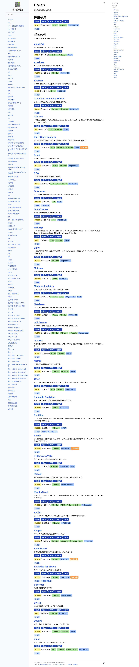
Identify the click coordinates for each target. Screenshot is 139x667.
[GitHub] (104, 663)
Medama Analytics (44, 286)
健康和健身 (11, 63)
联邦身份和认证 (12, 269)
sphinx (45, 664)
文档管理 (10, 164)
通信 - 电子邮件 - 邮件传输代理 (17, 372)
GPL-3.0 (61, 91)
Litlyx (37, 247)
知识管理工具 (12, 241)
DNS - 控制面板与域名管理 (16, 26)
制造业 (10, 75)
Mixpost (38, 340)
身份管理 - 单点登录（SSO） (16, 303)
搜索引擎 (10, 133)
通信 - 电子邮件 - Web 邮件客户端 (17, 365)
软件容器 (10, 309)
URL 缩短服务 (12, 38)
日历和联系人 (12, 180)
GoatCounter (41, 209)
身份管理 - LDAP (13, 300)
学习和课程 (11, 100)
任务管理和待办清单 (14, 57)
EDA (36, 173)
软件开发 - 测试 (12, 337)
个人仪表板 (11, 44)
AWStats (38, 80)
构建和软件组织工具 (14, 198)
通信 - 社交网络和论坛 (14, 381)
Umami (38, 621)
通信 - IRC (11, 349)
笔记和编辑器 (12, 247)
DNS (9, 23)
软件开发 (10, 312)
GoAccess (39, 191)
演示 (65, 21)
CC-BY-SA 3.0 (59, 664)
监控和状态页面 (12, 235)
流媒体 (10, 204)
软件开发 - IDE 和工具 (14, 321)
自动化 (10, 272)
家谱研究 (10, 106)
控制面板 (10, 130)
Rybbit (37, 512)
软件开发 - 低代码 (13, 324)
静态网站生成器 (12, 403)
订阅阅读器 (11, 287)
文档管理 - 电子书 (13, 177)
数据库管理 (11, 140)
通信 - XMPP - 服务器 (14, 358)
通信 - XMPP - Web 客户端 (16, 355)
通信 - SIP (11, 352)
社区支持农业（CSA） (14, 244)
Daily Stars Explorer (45, 137)
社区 (44, 21)
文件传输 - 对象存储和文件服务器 (17, 154)
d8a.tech (38, 116)
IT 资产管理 (11, 32)
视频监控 (10, 284)
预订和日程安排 (12, 406)
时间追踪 (10, 189)
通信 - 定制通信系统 (14, 361)
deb (75, 649)
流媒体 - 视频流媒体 (14, 210)
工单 (9, 112)
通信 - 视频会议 (12, 384)
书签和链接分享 (12, 47)
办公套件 (10, 78)
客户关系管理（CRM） (15, 103)
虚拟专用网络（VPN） (14, 278)
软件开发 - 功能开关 (14, 327)
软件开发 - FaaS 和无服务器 (16, 318)
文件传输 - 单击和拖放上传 (16, 146)
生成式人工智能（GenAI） (16, 229)
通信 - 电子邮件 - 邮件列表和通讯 (18, 375)
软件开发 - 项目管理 (14, 340)
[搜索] (17, 14)
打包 (9, 118)
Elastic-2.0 (87, 505)
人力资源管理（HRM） (15, 50)
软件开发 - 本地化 (13, 333)
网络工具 (10, 263)
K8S (63, 505)
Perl (53, 91)
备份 (9, 90)
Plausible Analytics (44, 397)
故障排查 (10, 137)
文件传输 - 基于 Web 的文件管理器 (17, 149)
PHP (55, 279)
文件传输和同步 (12, 161)
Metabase (39, 304)
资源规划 (10, 290)
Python (64, 333)
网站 (50, 21)
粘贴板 (10, 250)
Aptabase (39, 62)
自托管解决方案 (12, 275)
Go (51, 129)
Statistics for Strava (45, 566)
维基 (9, 257)
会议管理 (10, 60)
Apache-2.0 (73, 25)
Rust (55, 25)
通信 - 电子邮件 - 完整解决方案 (17, 369)
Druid (37, 155)
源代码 (58, 21)
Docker (62, 25)
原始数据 (75, 664)
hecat (41, 664)
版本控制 (10, 223)
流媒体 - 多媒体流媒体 (14, 207)
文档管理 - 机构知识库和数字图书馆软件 (17, 172)
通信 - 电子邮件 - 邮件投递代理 (17, 378)
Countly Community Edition (49, 98)
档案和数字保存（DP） (15, 201)
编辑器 (10, 260)
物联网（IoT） (12, 226)
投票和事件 (11, 121)
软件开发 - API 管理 (13, 315)
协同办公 (10, 81)
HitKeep (38, 227)
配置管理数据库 (12, 397)
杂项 (9, 195)
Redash (38, 474)
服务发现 (10, 192)
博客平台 (10, 84)
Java (55, 166)
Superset (39, 584)
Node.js (53, 55)
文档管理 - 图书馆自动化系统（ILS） (16, 168)
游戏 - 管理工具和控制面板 (16, 220)
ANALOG (39, 44)
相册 (9, 238)
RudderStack (41, 492)
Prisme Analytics (43, 456)
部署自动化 (11, 390)
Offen (37, 379)
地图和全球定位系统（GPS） (16, 87)
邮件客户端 (11, 387)
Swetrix (38, 603)
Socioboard (40, 548)
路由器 (10, 297)
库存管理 (10, 115)
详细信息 (114, 5)
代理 (9, 53)
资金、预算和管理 (13, 293)
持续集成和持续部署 (14, 124)
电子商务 (10, 232)
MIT (70, 55)
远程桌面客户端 (12, 343)
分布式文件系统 (12, 69)
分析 (9, 72)
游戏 (9, 217)
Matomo (38, 268)
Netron (37, 361)
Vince (37, 639)
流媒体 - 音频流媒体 (14, 213)
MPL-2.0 (88, 541)
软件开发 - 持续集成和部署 (16, 330)
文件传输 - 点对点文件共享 (16, 158)
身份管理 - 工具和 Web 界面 (16, 306)
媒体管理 (10, 97)
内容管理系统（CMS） (14, 66)
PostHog (39, 415)
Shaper (38, 530)
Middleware (40, 322)
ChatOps (10, 20)
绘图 (9, 253)
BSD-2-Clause (67, 484)
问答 (37, 21)
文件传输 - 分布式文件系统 (16, 143)
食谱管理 (10, 409)
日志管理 (10, 183)
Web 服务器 (11, 41)
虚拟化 (10, 281)
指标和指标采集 (12, 127)
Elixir (55, 408)
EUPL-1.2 (62, 220)
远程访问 (10, 346)
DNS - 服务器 (12, 29)
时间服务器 (11, 186)
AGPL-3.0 (65, 73)
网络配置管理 (12, 266)
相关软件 (114, 8)
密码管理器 (11, 109)
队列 (9, 400)
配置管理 (10, 393)
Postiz (37, 435)
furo (49, 664)
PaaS (9, 35)
